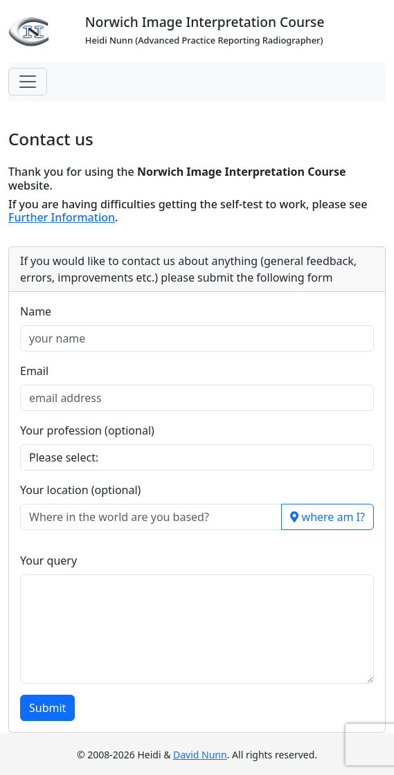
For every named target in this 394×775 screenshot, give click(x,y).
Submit (47, 707)
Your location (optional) (80, 490)
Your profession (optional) (87, 430)
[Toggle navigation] (27, 81)
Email (34, 371)
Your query (48, 560)
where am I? (327, 517)
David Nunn (200, 754)
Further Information (61, 217)
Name (35, 311)
